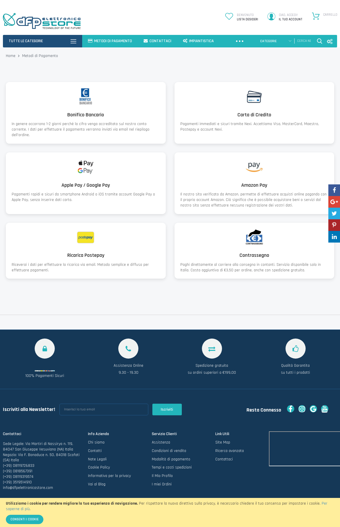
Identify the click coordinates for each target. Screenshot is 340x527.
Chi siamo (96, 442)
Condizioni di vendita (169, 450)
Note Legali (97, 459)
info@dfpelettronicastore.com (28, 487)
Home (11, 55)
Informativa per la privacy (109, 475)
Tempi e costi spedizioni (172, 467)
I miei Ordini (162, 484)
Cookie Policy (99, 467)
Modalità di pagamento (171, 459)
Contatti (95, 450)
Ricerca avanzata (229, 450)
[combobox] (304, 41)
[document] (170, 512)
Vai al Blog (96, 484)
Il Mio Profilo (162, 475)
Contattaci (224, 459)
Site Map (222, 442)
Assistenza (161, 442)
